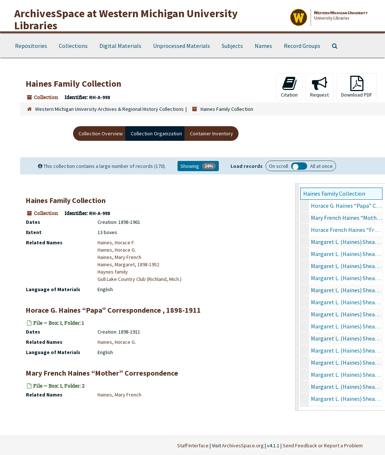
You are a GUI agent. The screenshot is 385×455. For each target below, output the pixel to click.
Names (263, 45)
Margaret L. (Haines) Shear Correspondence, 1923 (346, 253)
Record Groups (302, 45)
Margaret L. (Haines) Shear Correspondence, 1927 (346, 302)
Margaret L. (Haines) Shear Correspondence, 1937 (346, 374)
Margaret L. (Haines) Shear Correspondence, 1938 (346, 386)
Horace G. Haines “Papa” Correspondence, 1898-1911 (346, 205)
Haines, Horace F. (116, 242)
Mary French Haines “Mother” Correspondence (346, 217)
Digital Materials (120, 45)
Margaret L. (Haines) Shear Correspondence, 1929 (346, 326)
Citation (289, 87)
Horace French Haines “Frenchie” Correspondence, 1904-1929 (346, 229)
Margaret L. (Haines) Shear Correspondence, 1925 (346, 278)
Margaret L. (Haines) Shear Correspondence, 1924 (346, 266)
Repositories (31, 45)
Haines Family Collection (334, 193)
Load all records (299, 166)
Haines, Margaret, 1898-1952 (128, 264)
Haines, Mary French (119, 257)
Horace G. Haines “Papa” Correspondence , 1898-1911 (113, 310)
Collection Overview (101, 133)
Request (319, 87)
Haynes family (113, 271)
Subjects (232, 45)
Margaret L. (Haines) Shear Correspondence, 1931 (346, 350)
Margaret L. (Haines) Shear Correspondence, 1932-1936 (346, 362)
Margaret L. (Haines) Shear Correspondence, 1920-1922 (346, 241)
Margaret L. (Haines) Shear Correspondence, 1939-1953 (346, 398)
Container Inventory (211, 133)
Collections (73, 45)
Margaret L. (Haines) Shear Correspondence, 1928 (346, 314)
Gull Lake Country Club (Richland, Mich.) (140, 279)
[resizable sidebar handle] (297, 297)
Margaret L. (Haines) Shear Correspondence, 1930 (346, 338)
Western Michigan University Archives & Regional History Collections (109, 109)
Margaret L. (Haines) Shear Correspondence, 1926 (346, 290)
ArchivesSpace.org (243, 445)
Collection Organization (156, 133)
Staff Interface (193, 445)
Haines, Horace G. (117, 250)
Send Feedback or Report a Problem (323, 445)
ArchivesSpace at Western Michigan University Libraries (126, 19)
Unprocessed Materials (181, 45)
